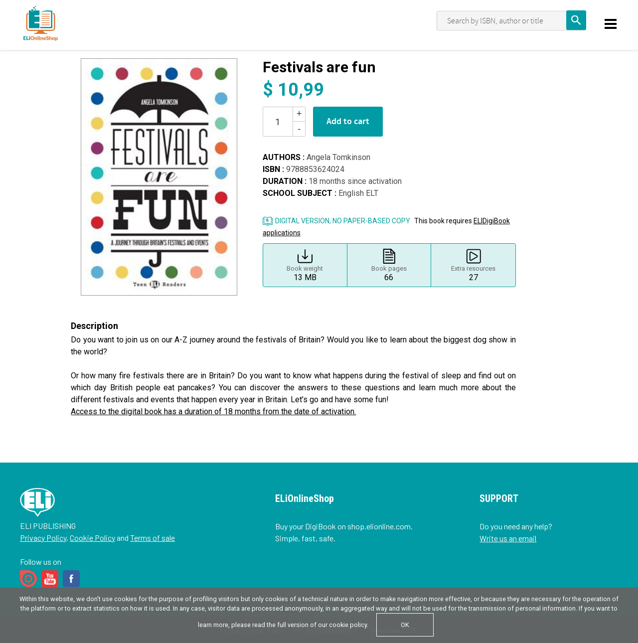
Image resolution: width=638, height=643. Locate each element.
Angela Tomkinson (338, 157)
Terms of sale (152, 537)
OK (405, 625)
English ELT (358, 193)
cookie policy (348, 625)
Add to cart (347, 122)
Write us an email (507, 538)
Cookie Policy (92, 537)
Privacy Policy (43, 537)
